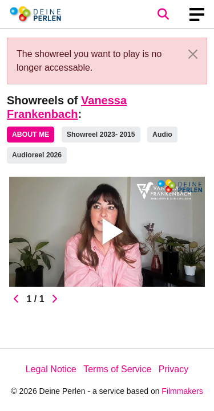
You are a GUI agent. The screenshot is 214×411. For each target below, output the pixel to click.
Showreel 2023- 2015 (101, 135)
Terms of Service (117, 369)
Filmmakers (182, 391)
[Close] (193, 54)
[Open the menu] (163, 14)
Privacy (173, 369)
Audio (162, 135)
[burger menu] (197, 14)
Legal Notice (51, 369)
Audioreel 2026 (37, 155)
